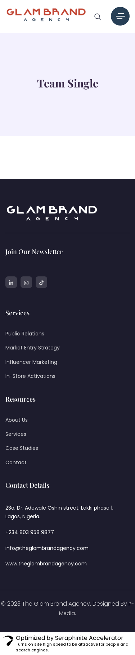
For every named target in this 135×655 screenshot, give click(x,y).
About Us (16, 420)
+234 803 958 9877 (29, 532)
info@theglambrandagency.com (47, 548)
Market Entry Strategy (32, 347)
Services (15, 434)
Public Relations (24, 333)
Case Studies (21, 448)
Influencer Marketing (31, 362)
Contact (16, 462)
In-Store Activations (30, 376)
